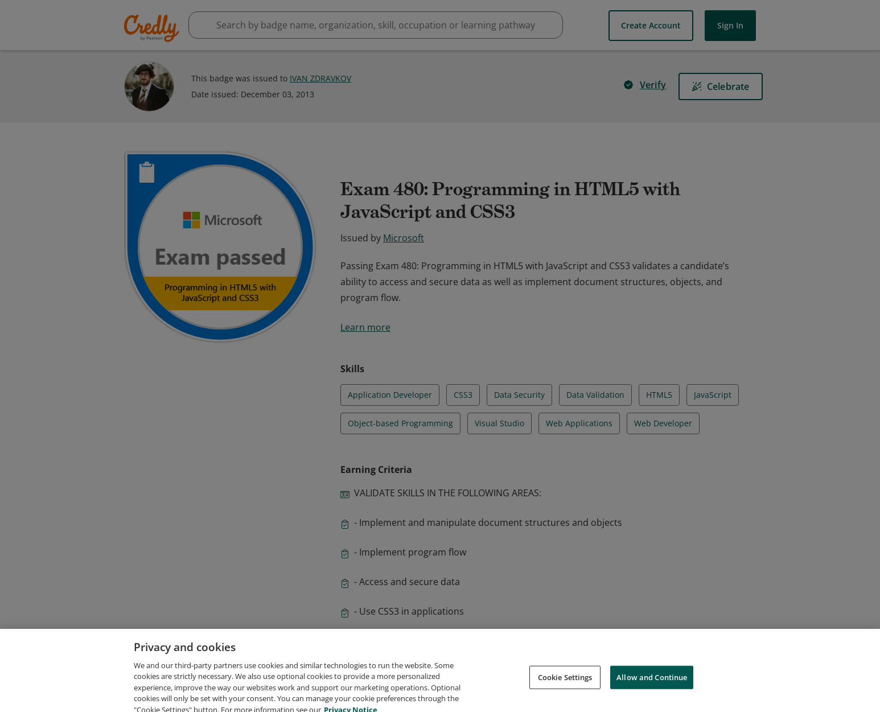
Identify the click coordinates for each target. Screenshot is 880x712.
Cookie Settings (565, 690)
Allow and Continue (651, 690)
